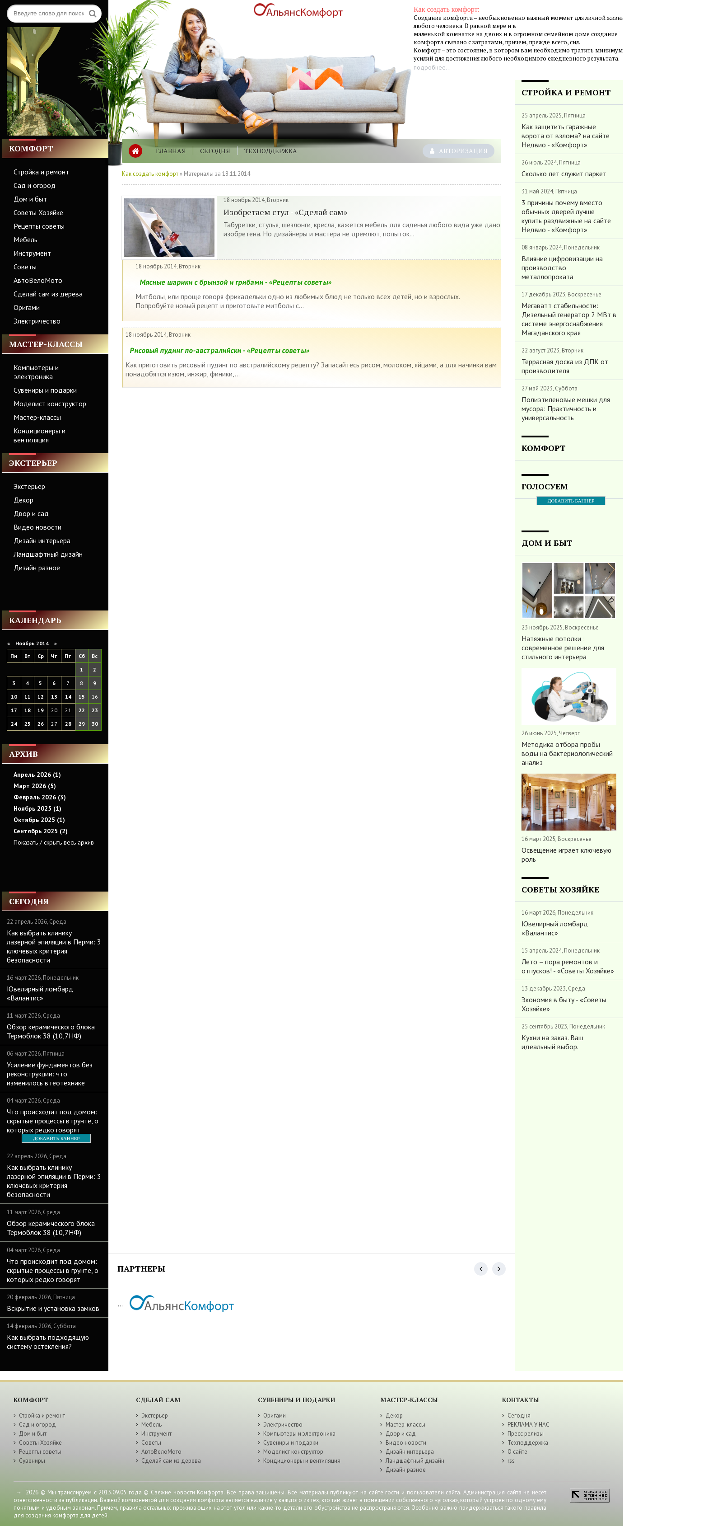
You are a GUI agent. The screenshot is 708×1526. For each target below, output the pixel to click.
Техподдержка (270, 150)
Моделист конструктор (50, 403)
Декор (23, 499)
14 (68, 696)
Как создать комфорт (150, 174)
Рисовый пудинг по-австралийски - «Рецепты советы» (219, 350)
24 (14, 723)
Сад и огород (35, 185)
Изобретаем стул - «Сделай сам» (285, 212)
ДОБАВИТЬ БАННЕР (56, 1138)
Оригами (27, 307)
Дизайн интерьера (42, 540)
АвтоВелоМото (38, 280)
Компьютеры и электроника (36, 372)
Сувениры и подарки (45, 389)
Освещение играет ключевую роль (566, 854)
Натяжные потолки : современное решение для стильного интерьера (563, 647)
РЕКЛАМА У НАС (529, 1424)
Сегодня (215, 150)
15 (82, 696)
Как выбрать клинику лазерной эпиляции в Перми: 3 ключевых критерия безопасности (54, 946)
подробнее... (432, 67)
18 (27, 710)
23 (95, 710)
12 (40, 696)
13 (54, 696)
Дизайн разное (37, 567)
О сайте (517, 1452)
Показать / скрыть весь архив (54, 842)
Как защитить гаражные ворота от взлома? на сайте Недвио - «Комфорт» (566, 135)
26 (40, 723)
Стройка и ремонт (41, 171)
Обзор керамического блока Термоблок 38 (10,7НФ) (51, 1031)
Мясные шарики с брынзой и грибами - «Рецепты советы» (235, 281)
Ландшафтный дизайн (48, 554)
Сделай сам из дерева (48, 293)
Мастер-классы (37, 417)
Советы (25, 266)
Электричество (37, 320)
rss (511, 1461)
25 (27, 723)
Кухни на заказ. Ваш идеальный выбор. (552, 1042)
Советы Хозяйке (38, 212)
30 (95, 723)
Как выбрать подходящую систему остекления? (48, 1342)
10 (14, 696)
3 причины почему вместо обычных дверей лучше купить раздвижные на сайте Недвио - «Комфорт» (566, 216)
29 (82, 723)
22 (82, 710)
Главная (171, 150)
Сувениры (32, 1461)
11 (27, 696)
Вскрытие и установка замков (53, 1308)
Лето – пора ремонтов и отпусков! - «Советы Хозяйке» (568, 966)
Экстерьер (29, 486)
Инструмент (32, 253)
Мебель (25, 239)
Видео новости (37, 526)
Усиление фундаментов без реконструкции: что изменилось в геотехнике (50, 1073)
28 (68, 723)
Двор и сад (31, 513)
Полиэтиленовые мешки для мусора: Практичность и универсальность (566, 408)
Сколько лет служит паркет (564, 173)
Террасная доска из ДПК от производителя (565, 366)
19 (40, 710)
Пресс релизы (526, 1433)
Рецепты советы (39, 225)
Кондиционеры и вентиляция (39, 435)
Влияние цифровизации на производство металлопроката (562, 267)
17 (14, 710)
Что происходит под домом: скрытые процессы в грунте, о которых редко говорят (52, 1120)
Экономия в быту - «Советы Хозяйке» (564, 1004)
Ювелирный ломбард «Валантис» (40, 993)
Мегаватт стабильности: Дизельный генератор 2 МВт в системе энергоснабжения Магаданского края (569, 319)
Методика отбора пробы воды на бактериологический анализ (567, 753)
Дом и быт (30, 198)
